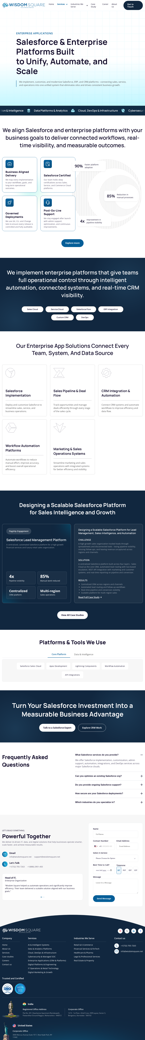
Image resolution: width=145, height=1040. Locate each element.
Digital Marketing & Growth (40, 972)
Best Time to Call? (104, 869)
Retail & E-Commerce (83, 945)
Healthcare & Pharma (83, 952)
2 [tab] (42, 897)
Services (62, 4)
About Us (114, 5)
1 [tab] (41, 897)
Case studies (8, 956)
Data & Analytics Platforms (40, 948)
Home (51, 4)
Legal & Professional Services (87, 956)
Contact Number (104, 845)
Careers (5, 960)
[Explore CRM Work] (92, 728)
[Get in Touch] (133, 5)
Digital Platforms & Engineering (42, 964)
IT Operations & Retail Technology (43, 968)
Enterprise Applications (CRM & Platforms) (47, 960)
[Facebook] (140, 931)
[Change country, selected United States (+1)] (97, 846)
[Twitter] (127, 931)
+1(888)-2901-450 (35, 866)
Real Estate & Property (84, 960)
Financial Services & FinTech (86, 948)
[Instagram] (120, 931)
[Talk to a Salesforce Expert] (57, 728)
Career (105, 4)
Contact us (7, 964)
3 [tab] (43, 897)
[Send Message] (104, 898)
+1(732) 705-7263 (17, 866)
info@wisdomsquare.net (20, 857)
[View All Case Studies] (72, 615)
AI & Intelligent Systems (38, 945)
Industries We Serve (79, 5)
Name (115, 833)
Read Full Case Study (90, 597)
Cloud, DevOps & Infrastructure (105, 110)
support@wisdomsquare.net (47, 857)
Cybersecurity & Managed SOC (42, 956)
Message (115, 885)
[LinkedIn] (133, 931)
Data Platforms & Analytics (57, 110)
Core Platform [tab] (59, 654)
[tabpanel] (42, 884)
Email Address (127, 845)
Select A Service (115, 857)
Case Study (93, 5)
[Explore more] (72, 243)
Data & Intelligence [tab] (83, 654)
